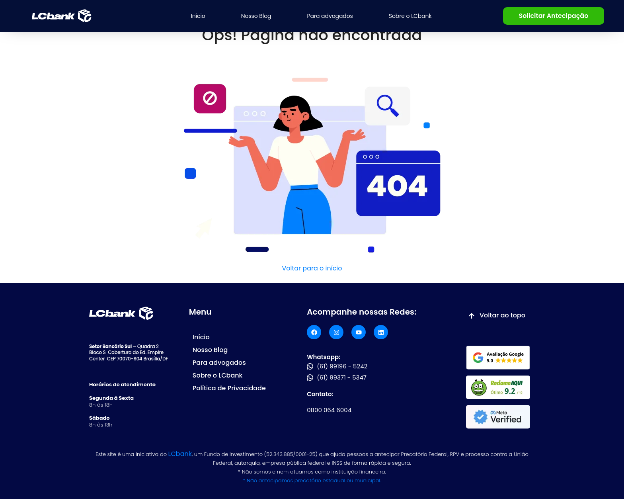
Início (198, 16)
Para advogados (330, 16)
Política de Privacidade (229, 388)
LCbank (180, 453)
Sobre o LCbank (410, 16)
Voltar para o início (312, 268)
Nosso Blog (256, 16)
